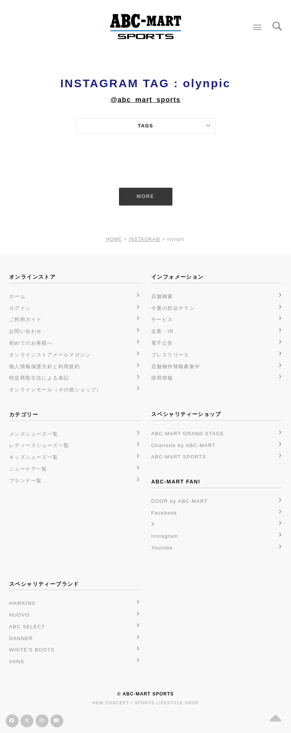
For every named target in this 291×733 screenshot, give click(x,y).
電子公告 (162, 343)
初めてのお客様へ (31, 343)
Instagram (164, 536)
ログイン (20, 308)
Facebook (164, 513)
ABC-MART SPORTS (178, 457)
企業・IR (162, 331)
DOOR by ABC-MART (179, 501)
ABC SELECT (27, 626)
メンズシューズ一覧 (33, 434)
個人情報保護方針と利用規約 (44, 366)
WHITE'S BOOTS (32, 650)
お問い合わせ (25, 331)
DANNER (21, 638)
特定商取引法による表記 (39, 378)
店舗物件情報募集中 (175, 366)
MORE (146, 196)
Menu (255, 24)
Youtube (162, 548)
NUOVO (19, 615)
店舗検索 (162, 296)
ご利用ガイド (25, 319)
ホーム (17, 296)
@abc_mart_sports (145, 100)
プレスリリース (170, 355)
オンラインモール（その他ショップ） (55, 389)
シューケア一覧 (28, 469)
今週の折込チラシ (173, 308)
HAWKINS (22, 603)
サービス (162, 319)
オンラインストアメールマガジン (50, 355)
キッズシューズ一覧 (33, 457)
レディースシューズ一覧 (39, 445)
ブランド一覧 (25, 480)
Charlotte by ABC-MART (183, 445)
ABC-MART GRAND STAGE (187, 433)
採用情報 (162, 378)
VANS (16, 661)
